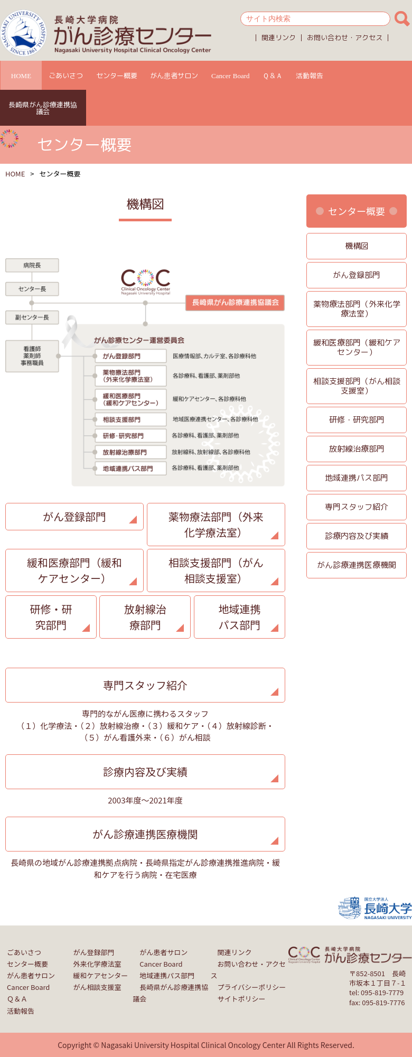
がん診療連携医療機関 (145, 833)
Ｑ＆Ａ (273, 75)
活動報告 (309, 75)
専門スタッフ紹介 (145, 685)
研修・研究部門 (51, 616)
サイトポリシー (242, 999)
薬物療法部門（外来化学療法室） (216, 524)
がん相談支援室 (97, 987)
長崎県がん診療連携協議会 (42, 108)
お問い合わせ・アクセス (344, 37)
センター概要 (116, 75)
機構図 (357, 245)
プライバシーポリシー (252, 987)
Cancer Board (230, 75)
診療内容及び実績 (145, 771)
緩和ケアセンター (100, 975)
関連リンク (278, 37)
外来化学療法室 (97, 964)
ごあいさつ (66, 75)
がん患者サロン (174, 75)
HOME (21, 75)
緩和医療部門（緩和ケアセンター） (74, 570)
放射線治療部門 (145, 616)
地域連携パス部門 (239, 616)
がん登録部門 (74, 516)
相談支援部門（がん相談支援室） (216, 570)
